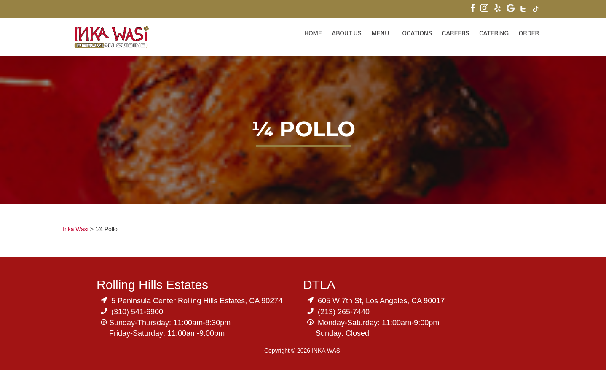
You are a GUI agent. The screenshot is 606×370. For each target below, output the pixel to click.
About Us (347, 34)
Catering (494, 34)
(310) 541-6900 (137, 312)
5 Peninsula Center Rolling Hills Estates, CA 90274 (196, 301)
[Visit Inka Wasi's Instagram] (484, 9)
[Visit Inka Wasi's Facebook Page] (473, 9)
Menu (380, 34)
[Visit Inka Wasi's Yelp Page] (497, 9)
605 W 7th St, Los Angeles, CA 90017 (381, 301)
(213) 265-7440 (344, 312)
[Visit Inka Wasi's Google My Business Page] (510, 9)
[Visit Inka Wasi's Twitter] (523, 10)
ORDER (529, 34)
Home (313, 34)
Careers (455, 34)
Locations (415, 34)
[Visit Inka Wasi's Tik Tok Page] (536, 10)
